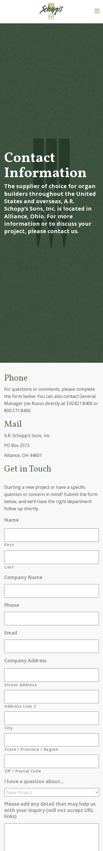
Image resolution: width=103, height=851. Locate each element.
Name (11, 520)
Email (10, 633)
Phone (11, 605)
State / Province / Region (31, 749)
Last (9, 567)
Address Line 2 (20, 706)
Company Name (23, 577)
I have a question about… (34, 782)
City (8, 727)
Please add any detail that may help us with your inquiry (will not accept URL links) (50, 810)
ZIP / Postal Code (22, 771)
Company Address (25, 661)
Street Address (20, 684)
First (9, 544)
